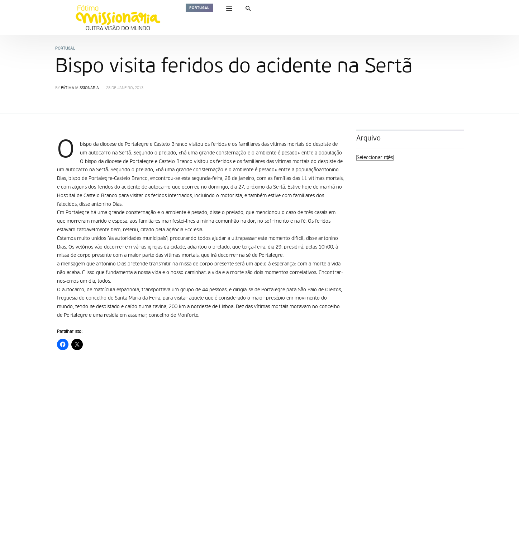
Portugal (199, 8)
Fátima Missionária (80, 88)
